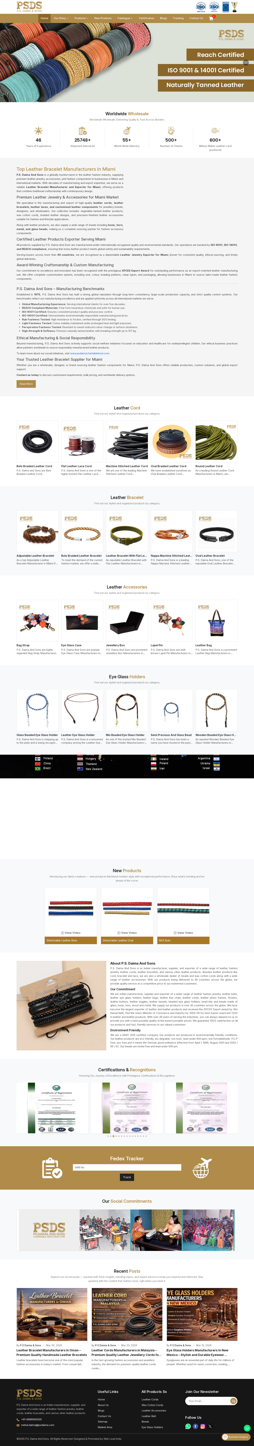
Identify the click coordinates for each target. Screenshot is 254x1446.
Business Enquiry (235, 1437)
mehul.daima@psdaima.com (37, 1425)
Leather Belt (149, 1416)
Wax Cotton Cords (152, 1405)
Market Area (105, 1427)
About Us (103, 1405)
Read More (26, 383)
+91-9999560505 (31, 1419)
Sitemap (102, 1421)
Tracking (178, 18)
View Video (71, 932)
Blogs (163, 18)
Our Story (61, 18)
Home (44, 18)
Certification (146, 18)
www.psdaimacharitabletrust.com (89, 353)
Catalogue (125, 18)
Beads (145, 1421)
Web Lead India (112, 1438)
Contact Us (196, 18)
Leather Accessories (154, 1410)
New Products (103, 18)
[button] (108, 1136)
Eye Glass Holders (152, 1427)
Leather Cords (150, 1399)
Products (82, 18)
